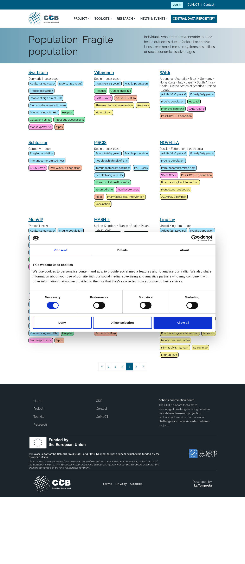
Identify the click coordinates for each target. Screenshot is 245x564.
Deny (62, 322)
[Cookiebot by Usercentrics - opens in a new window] (194, 238)
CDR (99, 401)
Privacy (121, 484)
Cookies (136, 484)
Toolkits (102, 18)
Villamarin (104, 72)
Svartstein (38, 72)
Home (37, 401)
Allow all (183, 322)
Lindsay (167, 219)
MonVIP (35, 219)
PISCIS (100, 142)
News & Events (152, 18)
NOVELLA (169, 142)
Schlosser (37, 142)
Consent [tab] (60, 250)
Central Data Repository (194, 18)
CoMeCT (193, 4)
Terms (107, 484)
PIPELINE (94, 454)
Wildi (165, 72)
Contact (209, 4)
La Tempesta (203, 485)
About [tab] (184, 250)
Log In (177, 4)
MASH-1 (102, 219)
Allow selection (122, 322)
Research (125, 18)
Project (80, 18)
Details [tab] (122, 250)
